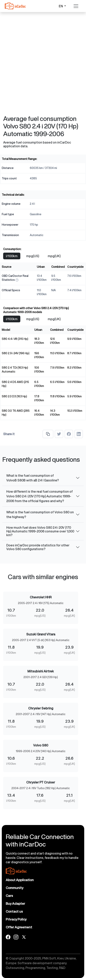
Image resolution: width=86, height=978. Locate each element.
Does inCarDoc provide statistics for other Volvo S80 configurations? (37, 547)
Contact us (14, 911)
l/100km (12, 256)
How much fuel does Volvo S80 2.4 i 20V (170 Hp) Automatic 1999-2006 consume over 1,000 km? (40, 531)
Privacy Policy (16, 919)
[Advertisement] (43, 43)
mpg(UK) (54, 256)
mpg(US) (32, 256)
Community (14, 887)
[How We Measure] (17, 279)
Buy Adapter (15, 903)
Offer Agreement (19, 927)
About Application (20, 880)
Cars (9, 895)
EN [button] (61, 6)
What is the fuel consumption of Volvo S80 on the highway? (40, 514)
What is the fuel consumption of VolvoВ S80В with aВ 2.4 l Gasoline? (32, 478)
